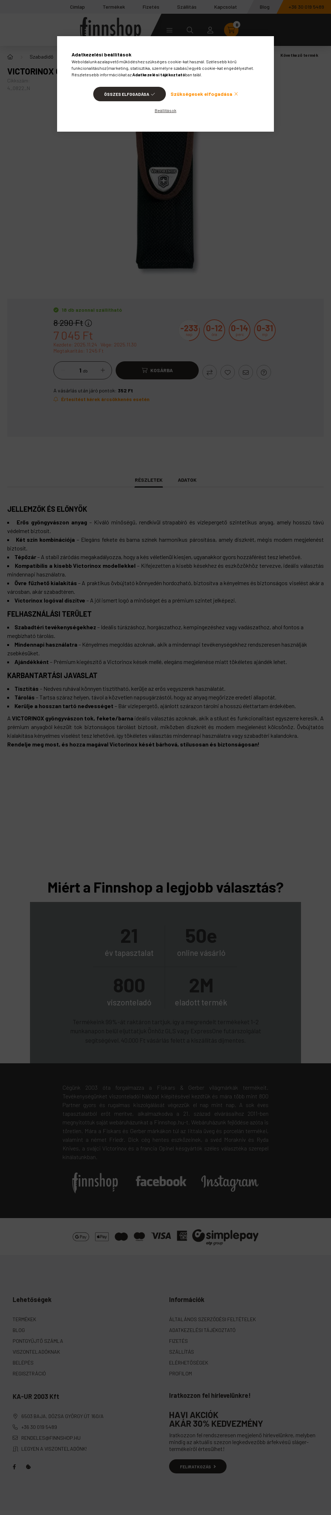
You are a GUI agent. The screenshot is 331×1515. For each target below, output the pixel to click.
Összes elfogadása (126, 94)
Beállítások (165, 110)
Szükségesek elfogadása (201, 94)
